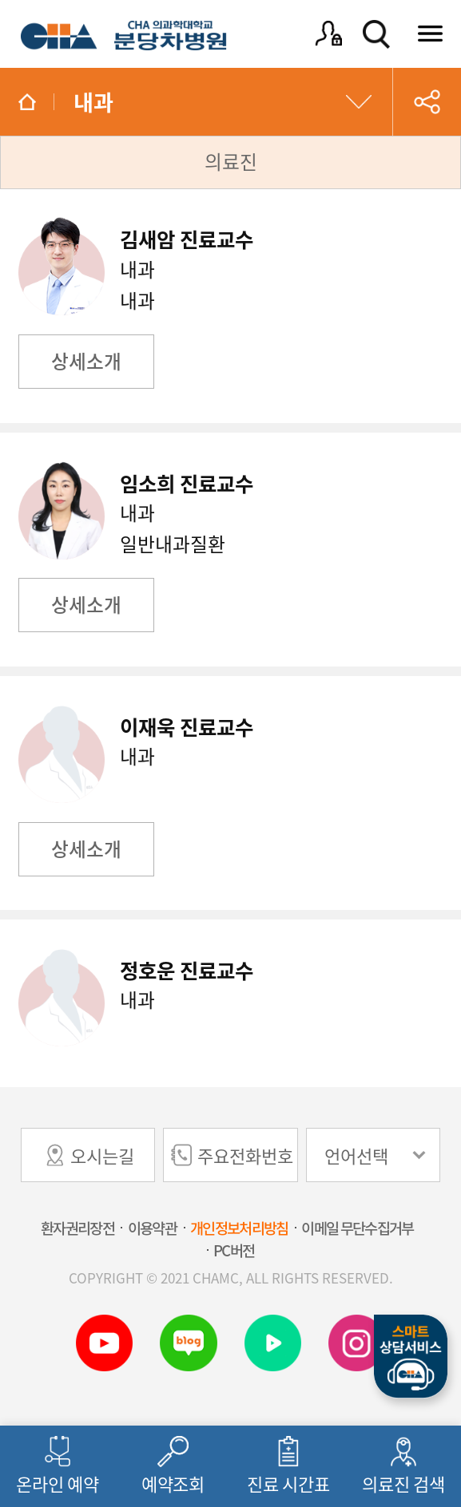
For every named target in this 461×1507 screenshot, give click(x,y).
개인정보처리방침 (239, 1227)
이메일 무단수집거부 (357, 1227)
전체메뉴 (431, 34)
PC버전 (233, 1250)
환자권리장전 (77, 1227)
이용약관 (152, 1227)
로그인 (329, 34)
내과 (93, 101)
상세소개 (86, 360)
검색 (376, 34)
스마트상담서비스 (410, 1356)
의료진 (231, 161)
